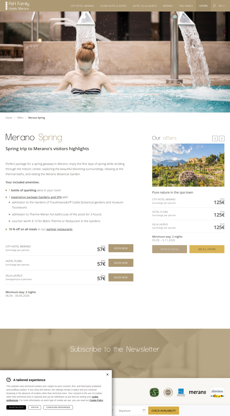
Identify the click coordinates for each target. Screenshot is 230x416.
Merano (197, 392)
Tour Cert (168, 392)
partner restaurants (59, 229)
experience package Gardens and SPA (36, 197)
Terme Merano (181, 392)
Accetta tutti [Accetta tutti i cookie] (16, 407)
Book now (121, 248)
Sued (154, 392)
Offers (20, 117)
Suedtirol (217, 392)
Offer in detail (170, 255)
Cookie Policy (96, 400)
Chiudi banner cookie (107, 374)
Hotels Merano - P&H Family (17, 6)
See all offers (207, 255)
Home (9, 117)
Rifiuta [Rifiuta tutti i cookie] (34, 407)
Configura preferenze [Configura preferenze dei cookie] (58, 407)
